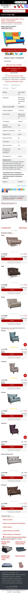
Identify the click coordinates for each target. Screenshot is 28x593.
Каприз (3, 297)
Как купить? (5, 572)
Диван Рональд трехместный (10, 227)
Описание (6, 85)
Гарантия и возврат (7, 578)
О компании (5, 576)
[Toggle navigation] (3, 2)
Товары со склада (16, 580)
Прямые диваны (7, 527)
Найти (23, 11)
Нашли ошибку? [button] (21, 185)
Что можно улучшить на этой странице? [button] (15, 537)
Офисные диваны (8, 519)
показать (20, 198)
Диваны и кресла (20, 574)
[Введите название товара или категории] (12, 11)
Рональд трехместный (7, 454)
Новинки (17, 576)
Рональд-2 (4, 423)
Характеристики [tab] (15, 85)
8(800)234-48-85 (22, 6)
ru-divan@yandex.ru (11, 583)
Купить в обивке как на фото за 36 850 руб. (14, 50)
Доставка (5, 88)
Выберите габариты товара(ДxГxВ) (14, 58)
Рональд (3, 330)
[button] (7, 14)
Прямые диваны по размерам (11, 530)
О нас (16, 572)
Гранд (2, 235)
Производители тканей (8, 574)
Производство (18, 578)
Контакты (12, 576)
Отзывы (14, 88)
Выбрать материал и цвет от (14, 69)
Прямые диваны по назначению (12, 534)
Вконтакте (19, 583)
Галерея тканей (6, 580)
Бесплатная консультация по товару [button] (14, 81)
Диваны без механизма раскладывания (14, 523)
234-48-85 (11, 587)
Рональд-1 (4, 361)
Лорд (2, 266)
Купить (12, 259)
